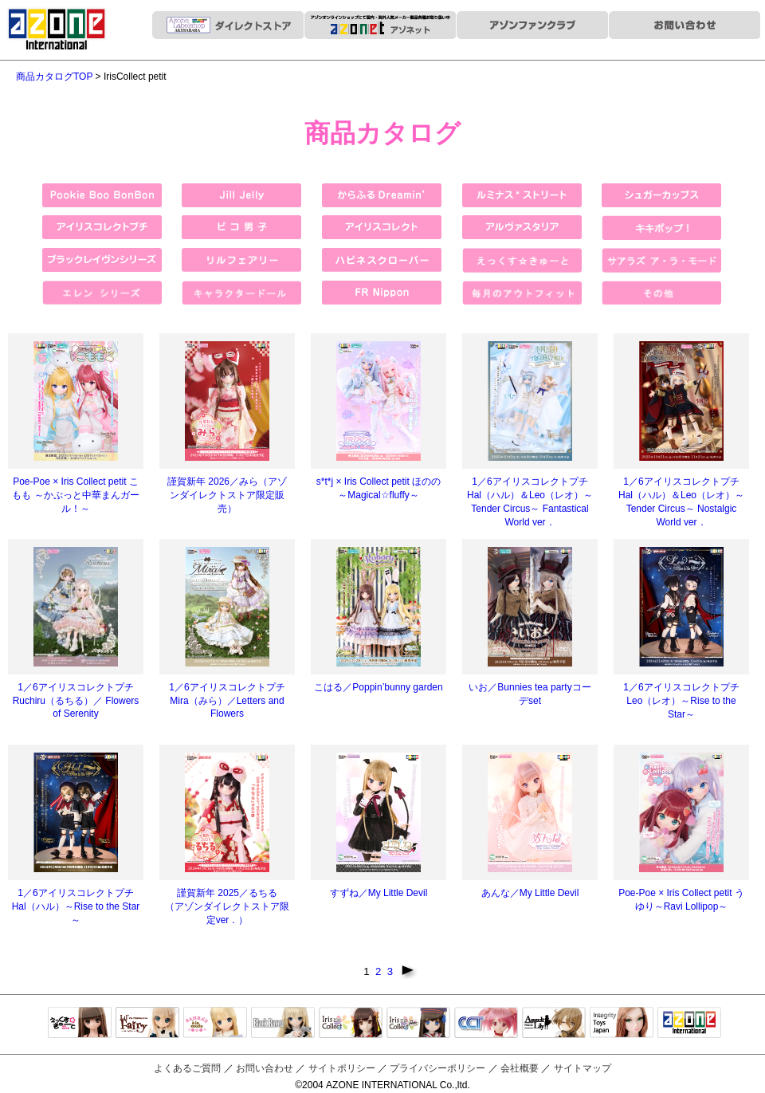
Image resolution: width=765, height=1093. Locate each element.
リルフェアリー (147, 1023)
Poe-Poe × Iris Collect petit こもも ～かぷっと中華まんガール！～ (75, 495)
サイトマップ (582, 1068)
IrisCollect (350, 1023)
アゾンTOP (689, 1023)
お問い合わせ (264, 1068)
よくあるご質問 (187, 1068)
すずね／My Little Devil (379, 892)
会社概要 (519, 1068)
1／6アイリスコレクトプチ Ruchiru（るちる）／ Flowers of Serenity (76, 700)
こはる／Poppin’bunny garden (378, 687)
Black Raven (283, 1023)
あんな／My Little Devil (530, 892)
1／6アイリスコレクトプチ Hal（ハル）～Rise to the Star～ (76, 906)
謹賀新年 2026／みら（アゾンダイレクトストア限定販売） (227, 495)
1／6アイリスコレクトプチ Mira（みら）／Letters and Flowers (226, 700)
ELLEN (418, 1023)
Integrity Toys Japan (621, 1023)
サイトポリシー (341, 1068)
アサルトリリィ (554, 1023)
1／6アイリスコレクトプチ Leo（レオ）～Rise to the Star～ (681, 701)
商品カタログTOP (54, 76)
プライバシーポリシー (437, 1068)
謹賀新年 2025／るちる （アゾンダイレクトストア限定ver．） (227, 906)
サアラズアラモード (215, 1023)
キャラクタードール (486, 1023)
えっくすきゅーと (80, 1023)
